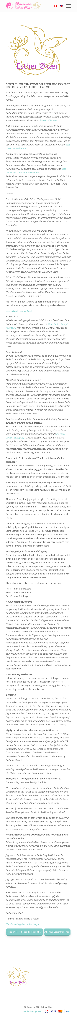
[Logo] (32, 6)
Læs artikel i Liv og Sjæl (19, 310)
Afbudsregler (33, 924)
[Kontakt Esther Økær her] (57, 932)
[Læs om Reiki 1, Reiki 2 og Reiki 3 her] (24, 932)
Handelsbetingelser (32, 1011)
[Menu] (67, 6)
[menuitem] (67, 6)
